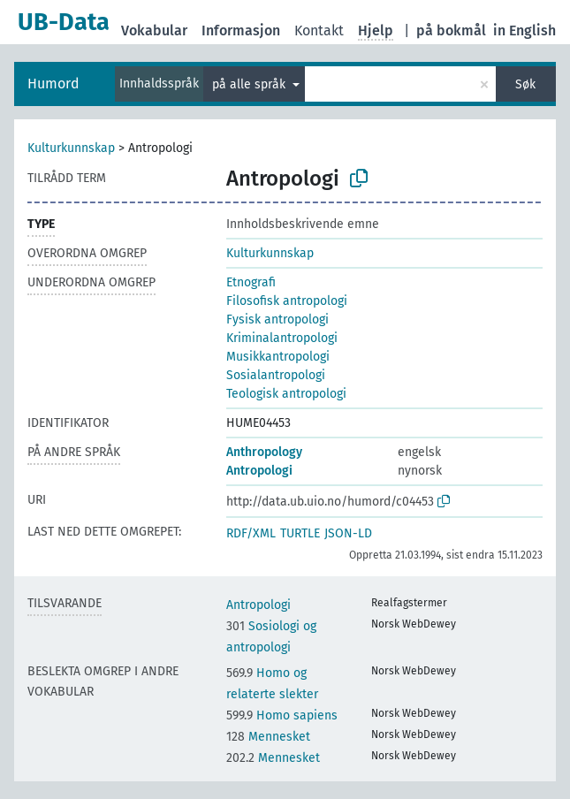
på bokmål (451, 30)
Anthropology (264, 452)
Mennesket (268, 736)
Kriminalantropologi (282, 338)
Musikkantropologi (278, 356)
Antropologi (259, 470)
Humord (53, 83)
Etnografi (251, 282)
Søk (525, 84)
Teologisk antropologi (286, 393)
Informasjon (240, 30)
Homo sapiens (282, 715)
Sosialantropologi (275, 375)
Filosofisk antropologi (286, 300)
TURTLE (300, 533)
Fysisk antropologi (277, 319)
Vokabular (154, 30)
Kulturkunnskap (71, 148)
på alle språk (250, 84)
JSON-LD (348, 533)
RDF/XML (251, 533)
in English (524, 30)
